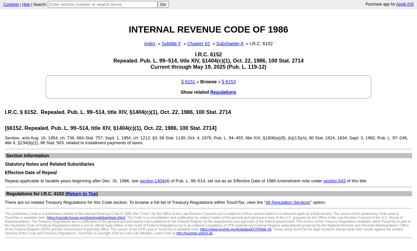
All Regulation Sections (288, 202)
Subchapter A (229, 43)
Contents (11, 4)
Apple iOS (405, 4)
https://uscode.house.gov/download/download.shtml (86, 217)
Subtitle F (171, 43)
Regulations (223, 92)
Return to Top (81, 193)
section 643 (335, 180)
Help (26, 4)
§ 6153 (229, 81)
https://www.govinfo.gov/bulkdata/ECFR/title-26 (235, 229)
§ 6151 (188, 81)
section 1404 (152, 180)
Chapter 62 (198, 43)
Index (149, 43)
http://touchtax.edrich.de (194, 233)
